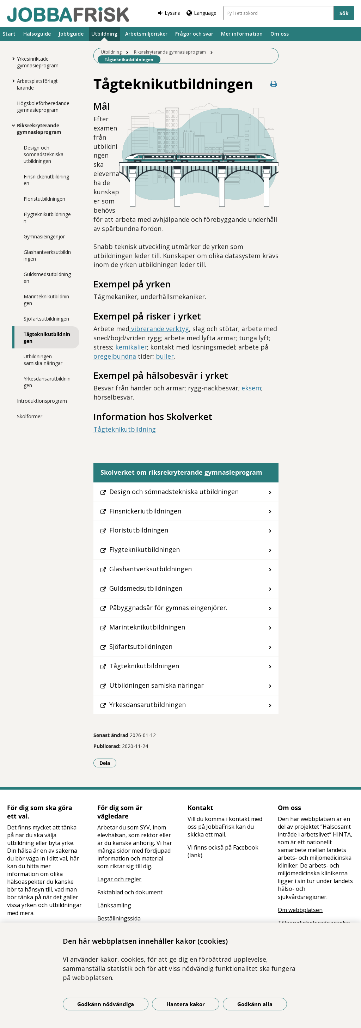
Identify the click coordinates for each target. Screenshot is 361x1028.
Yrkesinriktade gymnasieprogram (38, 62)
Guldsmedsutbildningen (47, 277)
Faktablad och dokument (130, 892)
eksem (251, 388)
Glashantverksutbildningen (47, 255)
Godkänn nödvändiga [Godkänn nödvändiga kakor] (105, 1004)
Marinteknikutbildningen (46, 299)
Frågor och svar (194, 33)
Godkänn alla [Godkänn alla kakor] (255, 1004)
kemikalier (131, 347)
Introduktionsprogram (42, 400)
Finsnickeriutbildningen (46, 180)
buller (165, 356)
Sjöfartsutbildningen (46, 318)
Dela (107, 762)
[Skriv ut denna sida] (274, 84)
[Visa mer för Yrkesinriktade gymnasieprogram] (11, 58)
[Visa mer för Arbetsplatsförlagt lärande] (11, 81)
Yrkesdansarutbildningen (47, 382)
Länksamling (114, 905)
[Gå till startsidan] (68, 14)
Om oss (279, 33)
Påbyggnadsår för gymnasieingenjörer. (168, 607)
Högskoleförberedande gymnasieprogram (43, 106)
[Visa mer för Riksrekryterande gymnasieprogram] (11, 125)
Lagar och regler (119, 879)
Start (9, 33)
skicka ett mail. (207, 834)
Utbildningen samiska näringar (43, 359)
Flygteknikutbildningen (47, 217)
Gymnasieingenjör (44, 236)
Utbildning (104, 33)
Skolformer (29, 416)
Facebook (245, 847)
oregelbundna (114, 356)
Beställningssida (119, 918)
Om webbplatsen (300, 910)
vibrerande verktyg (159, 328)
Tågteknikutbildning (124, 429)
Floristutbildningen (44, 198)
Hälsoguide (37, 33)
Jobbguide (71, 33)
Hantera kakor (185, 1004)
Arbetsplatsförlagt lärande (37, 84)
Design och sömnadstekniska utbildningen (43, 154)
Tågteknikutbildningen (47, 337)
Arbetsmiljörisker (146, 33)
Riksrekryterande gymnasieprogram (39, 128)
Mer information (242, 33)
